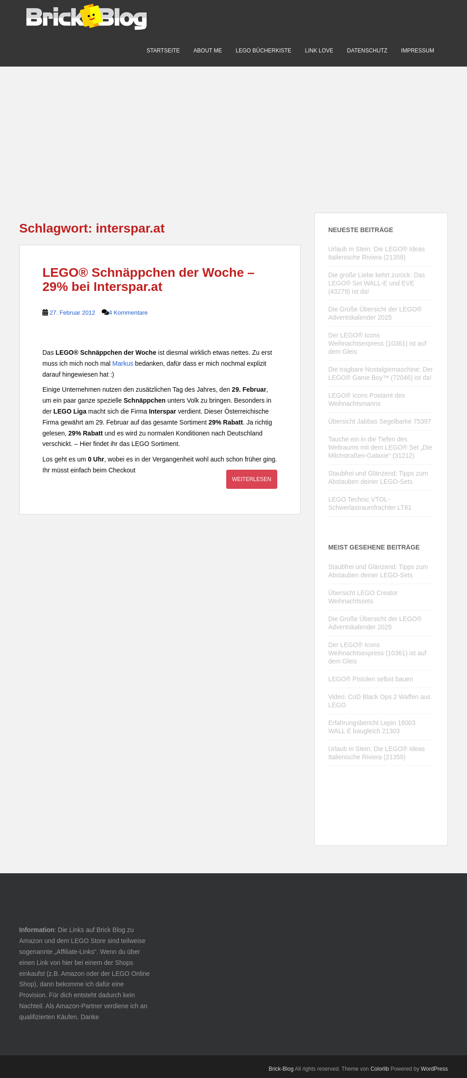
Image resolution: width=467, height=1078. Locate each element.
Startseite (163, 50)
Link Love (319, 50)
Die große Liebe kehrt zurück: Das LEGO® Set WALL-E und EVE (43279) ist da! (376, 283)
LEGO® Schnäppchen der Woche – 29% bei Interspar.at (148, 279)
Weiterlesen (251, 479)
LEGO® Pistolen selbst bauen (370, 679)
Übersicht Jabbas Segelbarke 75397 (379, 421)
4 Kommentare (128, 312)
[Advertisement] (233, 130)
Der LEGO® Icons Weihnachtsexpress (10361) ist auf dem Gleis (377, 343)
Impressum (417, 50)
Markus (122, 363)
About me (207, 50)
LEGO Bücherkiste (263, 50)
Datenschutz (367, 50)
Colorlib (379, 1069)
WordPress (434, 1069)
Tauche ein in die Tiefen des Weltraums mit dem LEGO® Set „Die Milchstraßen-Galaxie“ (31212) (380, 447)
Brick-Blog (281, 1069)
